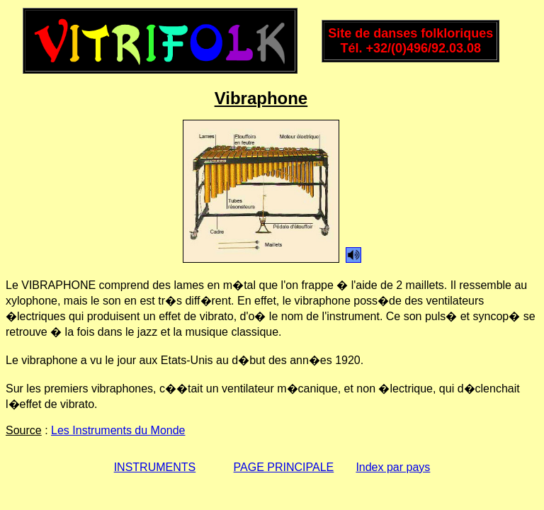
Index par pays (393, 467)
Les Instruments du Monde (118, 430)
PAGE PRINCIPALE (284, 467)
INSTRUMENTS (155, 467)
